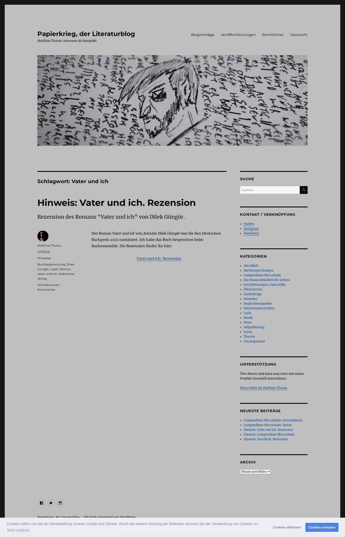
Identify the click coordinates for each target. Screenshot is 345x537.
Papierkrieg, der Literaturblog (86, 34)
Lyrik (247, 313)
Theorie (249, 337)
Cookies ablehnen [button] (287, 527)
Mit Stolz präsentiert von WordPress (110, 517)
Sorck (248, 332)
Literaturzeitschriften (259, 308)
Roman (65, 269)
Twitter (249, 224)
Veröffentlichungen (238, 35)
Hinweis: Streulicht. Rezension (266, 439)
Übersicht (299, 35)
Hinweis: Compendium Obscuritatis (269, 434)
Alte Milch (251, 266)
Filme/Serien (253, 289)
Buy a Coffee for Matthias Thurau (263, 388)
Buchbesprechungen (259, 270)
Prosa (248, 322)
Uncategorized (254, 341)
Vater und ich (47, 274)
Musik (248, 318)
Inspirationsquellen (258, 304)
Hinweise (44, 258)
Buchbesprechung (51, 264)
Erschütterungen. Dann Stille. (265, 285)
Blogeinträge (202, 35)
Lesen (54, 269)
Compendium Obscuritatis (262, 275)
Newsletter (251, 233)
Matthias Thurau (49, 245)
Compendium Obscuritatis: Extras (268, 425)
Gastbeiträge (253, 294)
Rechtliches (273, 35)
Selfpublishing (254, 327)
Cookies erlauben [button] (322, 527)
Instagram (251, 229)
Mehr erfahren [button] (18, 530)
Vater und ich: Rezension (159, 258)
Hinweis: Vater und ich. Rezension (116, 202)
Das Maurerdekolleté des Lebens (267, 280)
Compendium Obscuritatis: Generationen (273, 420)
